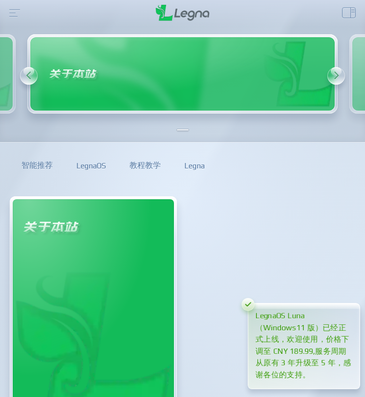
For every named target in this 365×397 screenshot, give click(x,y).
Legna (194, 165)
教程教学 (145, 165)
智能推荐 (37, 165)
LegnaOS (91, 165)
